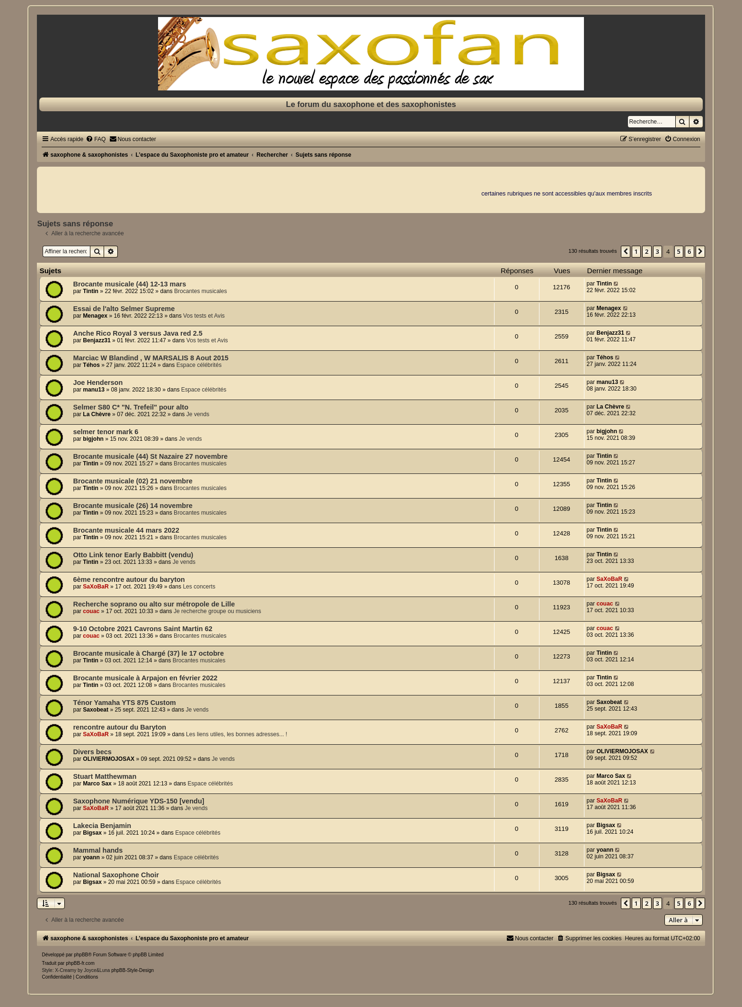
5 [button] (678, 251)
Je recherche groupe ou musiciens (217, 611)
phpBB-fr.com (80, 963)
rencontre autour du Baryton (119, 727)
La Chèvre (96, 414)
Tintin (90, 291)
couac (91, 611)
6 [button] (689, 251)
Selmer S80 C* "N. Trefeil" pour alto (130, 407)
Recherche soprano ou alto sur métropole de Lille (154, 604)
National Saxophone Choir (116, 875)
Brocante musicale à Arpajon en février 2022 (145, 678)
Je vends (197, 414)
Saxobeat (95, 709)
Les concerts (199, 586)
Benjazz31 (96, 340)
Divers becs (92, 752)
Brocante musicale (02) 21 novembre (133, 481)
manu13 (94, 389)
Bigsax (92, 832)
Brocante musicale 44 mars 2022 (126, 530)
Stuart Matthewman (104, 776)
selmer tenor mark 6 (105, 432)
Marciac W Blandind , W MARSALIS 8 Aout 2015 (151, 358)
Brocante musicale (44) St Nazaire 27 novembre (150, 456)
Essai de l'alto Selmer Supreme (124, 308)
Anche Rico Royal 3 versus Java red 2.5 (138, 333)
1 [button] (636, 251)
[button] (625, 251)
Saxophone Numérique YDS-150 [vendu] (138, 801)
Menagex (95, 315)
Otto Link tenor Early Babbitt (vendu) (133, 555)
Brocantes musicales (200, 291)
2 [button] (646, 251)
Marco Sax (97, 783)
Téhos (91, 365)
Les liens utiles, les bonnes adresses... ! (236, 734)
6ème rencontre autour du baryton (129, 579)
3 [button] (657, 251)
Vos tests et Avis (204, 315)
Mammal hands (98, 850)
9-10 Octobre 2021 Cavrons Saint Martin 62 (142, 629)
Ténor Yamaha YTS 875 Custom (124, 702)
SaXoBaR (95, 586)
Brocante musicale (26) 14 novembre (133, 505)
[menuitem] (96, 139)
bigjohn (93, 439)
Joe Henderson (98, 382)
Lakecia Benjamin (102, 825)
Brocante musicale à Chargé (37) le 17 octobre (148, 653)
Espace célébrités (199, 365)
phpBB (81, 954)
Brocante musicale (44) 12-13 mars (129, 284)
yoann (91, 857)
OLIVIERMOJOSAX (108, 759)
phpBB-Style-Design (132, 970)
